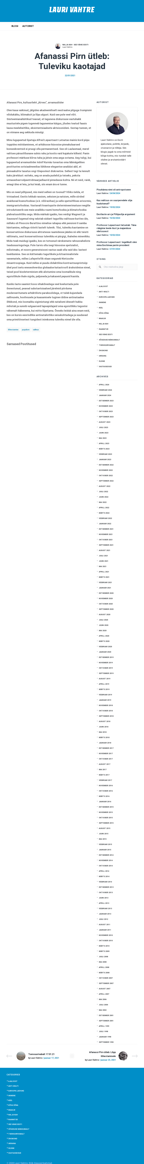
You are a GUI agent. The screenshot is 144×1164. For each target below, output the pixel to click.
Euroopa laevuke (107, 297)
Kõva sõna (104, 313)
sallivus (36, 330)
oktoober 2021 (106, 540)
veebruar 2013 (105, 909)
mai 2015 (102, 839)
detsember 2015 (106, 807)
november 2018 (106, 705)
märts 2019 (104, 689)
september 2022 (106, 481)
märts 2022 (104, 513)
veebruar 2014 (105, 882)
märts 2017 (104, 775)
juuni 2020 (103, 625)
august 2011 (104, 925)
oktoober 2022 (106, 476)
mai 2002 (102, 1010)
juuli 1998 (103, 1031)
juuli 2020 (103, 620)
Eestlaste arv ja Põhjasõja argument (116, 214)
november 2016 (106, 786)
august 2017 (104, 764)
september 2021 (106, 545)
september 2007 (106, 983)
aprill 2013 (104, 903)
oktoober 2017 (106, 759)
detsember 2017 (106, 748)
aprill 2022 (104, 508)
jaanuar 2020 (105, 652)
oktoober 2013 (106, 893)
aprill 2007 (104, 994)
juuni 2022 (103, 497)
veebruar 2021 (105, 582)
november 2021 (106, 534)
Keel (101, 308)
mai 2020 (102, 631)
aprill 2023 (104, 444)
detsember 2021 (106, 529)
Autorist (28, 26)
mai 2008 (102, 962)
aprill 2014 (104, 871)
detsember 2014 (106, 855)
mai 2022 (102, 502)
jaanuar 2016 (105, 802)
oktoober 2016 (106, 791)
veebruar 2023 (105, 454)
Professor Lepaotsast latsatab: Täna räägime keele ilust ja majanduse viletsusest (116, 228)
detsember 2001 (106, 1015)
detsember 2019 (106, 657)
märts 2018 (104, 737)
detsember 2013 (106, 887)
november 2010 (106, 935)
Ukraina (102, 356)
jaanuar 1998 (105, 1037)
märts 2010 (104, 946)
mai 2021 (102, 566)
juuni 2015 (103, 834)
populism (25, 330)
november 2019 (106, 663)
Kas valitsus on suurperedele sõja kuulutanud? (114, 202)
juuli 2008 (103, 957)
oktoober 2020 (106, 604)
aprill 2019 (104, 684)
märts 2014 (104, 876)
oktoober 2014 (106, 866)
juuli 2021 (103, 556)
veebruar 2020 (105, 647)
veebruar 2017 (105, 780)
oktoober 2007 (106, 978)
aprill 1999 (104, 1026)
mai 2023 (102, 438)
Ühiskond (103, 351)
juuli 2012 (103, 919)
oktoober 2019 (106, 668)
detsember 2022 (106, 465)
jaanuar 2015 (105, 850)
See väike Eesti (81, 45)
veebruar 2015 (105, 844)
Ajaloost (103, 286)
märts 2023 (104, 449)
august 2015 (104, 828)
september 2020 (106, 609)
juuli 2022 (103, 492)
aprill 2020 (104, 636)
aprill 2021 (104, 572)
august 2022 (104, 486)
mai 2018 (102, 732)
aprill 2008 (104, 967)
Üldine (102, 361)
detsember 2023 (106, 401)
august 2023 (104, 422)
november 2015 (106, 812)
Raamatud (103, 329)
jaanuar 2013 (105, 914)
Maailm (102, 318)
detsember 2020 (106, 593)
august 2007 (104, 989)
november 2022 (106, 470)
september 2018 (106, 716)
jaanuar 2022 (105, 524)
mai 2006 (102, 999)
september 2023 (106, 417)
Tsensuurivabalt (107, 345)
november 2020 (106, 599)
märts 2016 (104, 796)
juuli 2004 (103, 1005)
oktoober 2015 (106, 818)
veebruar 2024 (105, 390)
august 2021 (104, 550)
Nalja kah (67, 45)
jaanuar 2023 (105, 460)
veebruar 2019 (105, 695)
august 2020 (104, 615)
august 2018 (104, 721)
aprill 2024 (104, 385)
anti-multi (104, 292)
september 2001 (106, 1021)
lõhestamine (13, 330)
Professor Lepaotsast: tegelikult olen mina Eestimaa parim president (117, 244)
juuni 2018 (103, 727)
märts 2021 (104, 577)
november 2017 (106, 754)
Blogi (15, 26)
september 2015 (106, 823)
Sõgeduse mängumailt (109, 340)
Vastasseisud (105, 367)
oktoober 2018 (106, 711)
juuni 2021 (103, 561)
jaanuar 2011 (105, 930)
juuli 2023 (103, 427)
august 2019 (104, 679)
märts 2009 (104, 951)
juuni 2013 (103, 898)
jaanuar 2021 (105, 588)
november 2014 (106, 860)
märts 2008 (104, 973)
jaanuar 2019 (105, 700)
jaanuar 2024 (105, 395)
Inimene (102, 302)
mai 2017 (102, 770)
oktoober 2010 (106, 941)
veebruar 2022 (105, 518)
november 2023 (106, 406)
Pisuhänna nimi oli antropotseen (114, 189)
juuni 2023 (103, 433)
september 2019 (106, 673)
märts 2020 (104, 641)
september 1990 (106, 1042)
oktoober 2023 (106, 411)
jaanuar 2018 (105, 743)
